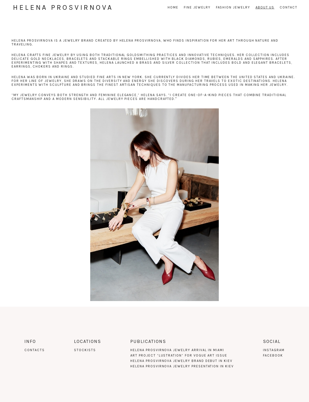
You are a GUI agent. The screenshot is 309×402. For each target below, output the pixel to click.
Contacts (34, 350)
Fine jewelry (197, 7)
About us (265, 7)
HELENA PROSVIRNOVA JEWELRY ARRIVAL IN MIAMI (177, 350)
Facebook (273, 355)
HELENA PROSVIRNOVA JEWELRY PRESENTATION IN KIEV (182, 366)
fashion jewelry (233, 7)
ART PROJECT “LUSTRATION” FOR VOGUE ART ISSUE (178, 355)
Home (173, 7)
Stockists (85, 350)
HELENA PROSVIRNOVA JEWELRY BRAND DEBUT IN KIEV (181, 361)
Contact (288, 7)
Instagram (274, 350)
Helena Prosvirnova (63, 7)
